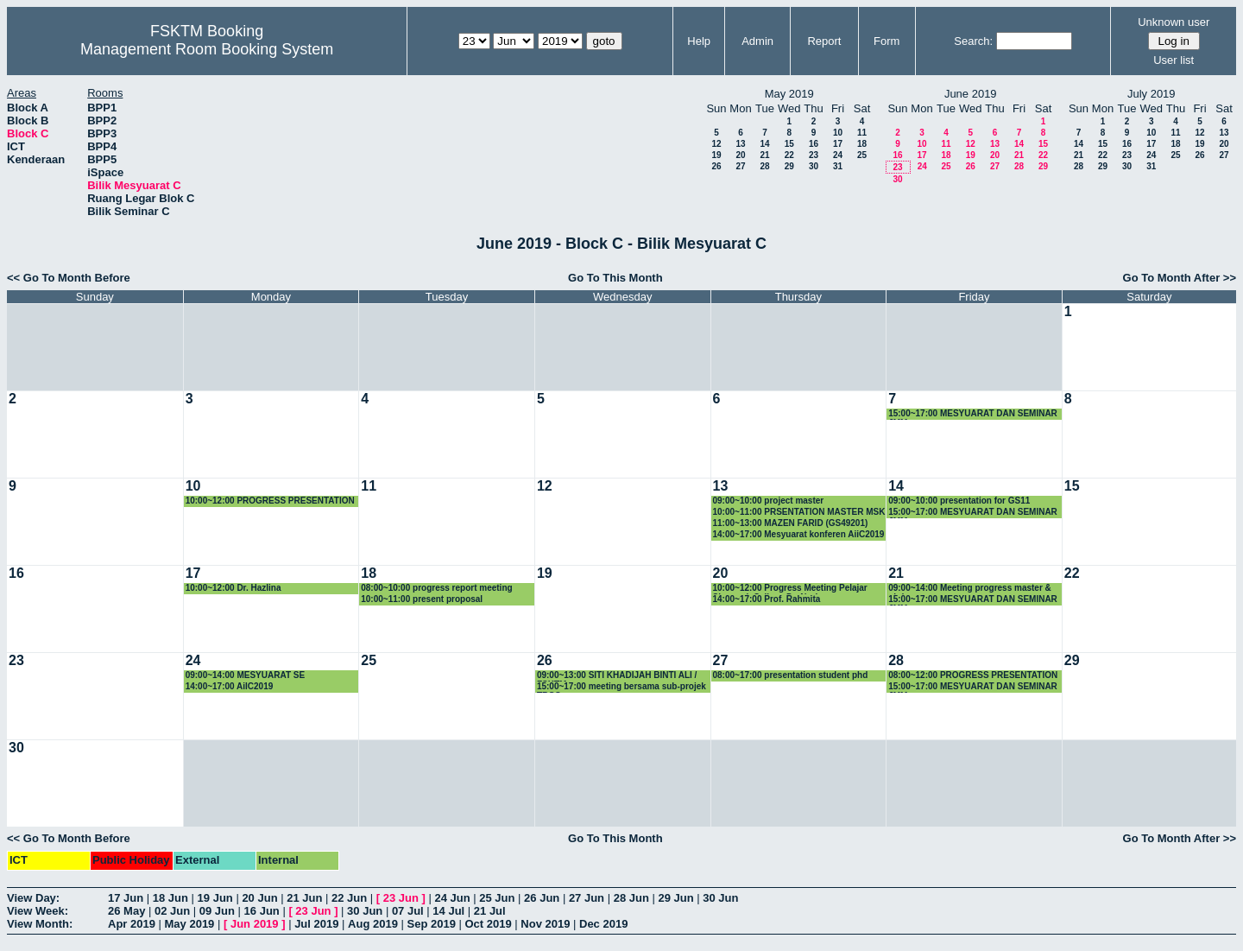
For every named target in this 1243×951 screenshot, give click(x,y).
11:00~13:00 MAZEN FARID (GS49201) (790, 523)
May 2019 (190, 923)
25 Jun (496, 897)
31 (837, 166)
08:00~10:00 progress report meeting (436, 588)
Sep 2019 (431, 923)
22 (789, 155)
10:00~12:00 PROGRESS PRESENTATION (270, 500)
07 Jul (408, 910)
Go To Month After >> (1179, 277)
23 (813, 155)
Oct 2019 (487, 923)
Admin (757, 41)
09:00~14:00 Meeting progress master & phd (969, 588)
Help (698, 41)
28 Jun (631, 897)
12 (716, 144)
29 (789, 166)
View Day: (33, 897)
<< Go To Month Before (68, 277)
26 (716, 166)
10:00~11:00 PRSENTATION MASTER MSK (799, 512)
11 (862, 132)
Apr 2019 (131, 923)
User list (1173, 60)
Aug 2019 (373, 923)
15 (789, 144)
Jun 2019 (254, 923)
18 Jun (170, 897)
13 (740, 144)
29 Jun (675, 897)
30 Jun (720, 897)
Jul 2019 (316, 923)
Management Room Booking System (206, 49)
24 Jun (452, 897)
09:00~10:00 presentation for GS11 (959, 500)
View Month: (40, 923)
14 (764, 144)
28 (764, 166)
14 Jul (448, 910)
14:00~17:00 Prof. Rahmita (767, 599)
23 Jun (401, 897)
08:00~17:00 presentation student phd (790, 675)
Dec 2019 (603, 923)
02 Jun (172, 910)
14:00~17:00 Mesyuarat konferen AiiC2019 (799, 534)
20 (740, 155)
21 (764, 155)
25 (862, 155)
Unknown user (1173, 22)
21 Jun (304, 897)
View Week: (37, 910)
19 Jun (215, 897)
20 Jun (259, 897)
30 (813, 166)
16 (813, 144)
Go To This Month (615, 277)
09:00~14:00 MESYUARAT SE (245, 675)
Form (886, 41)
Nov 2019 (545, 923)
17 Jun (125, 897)
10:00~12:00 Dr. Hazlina (233, 588)
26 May (126, 910)
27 (740, 166)
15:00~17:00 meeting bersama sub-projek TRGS (621, 687)
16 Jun (262, 910)
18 (862, 144)
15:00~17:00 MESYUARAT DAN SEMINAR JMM (972, 414)
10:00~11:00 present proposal (422, 599)
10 (837, 132)
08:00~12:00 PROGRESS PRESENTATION (972, 675)
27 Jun (586, 897)
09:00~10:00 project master (768, 500)
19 (716, 155)
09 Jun (217, 910)
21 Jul (490, 910)
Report (824, 41)
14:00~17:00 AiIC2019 (230, 686)
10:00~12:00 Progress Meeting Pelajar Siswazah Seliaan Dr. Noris (790, 588)
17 (837, 144)
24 (837, 155)
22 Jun (349, 897)
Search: (973, 41)
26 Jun (541, 897)
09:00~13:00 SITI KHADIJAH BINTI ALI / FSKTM (617, 676)
